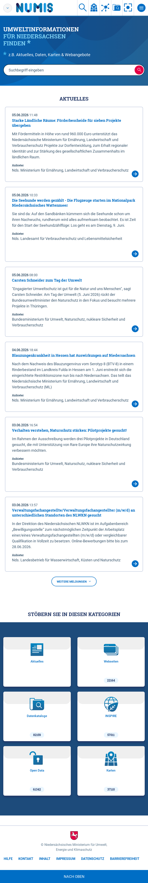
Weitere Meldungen (74, 581)
